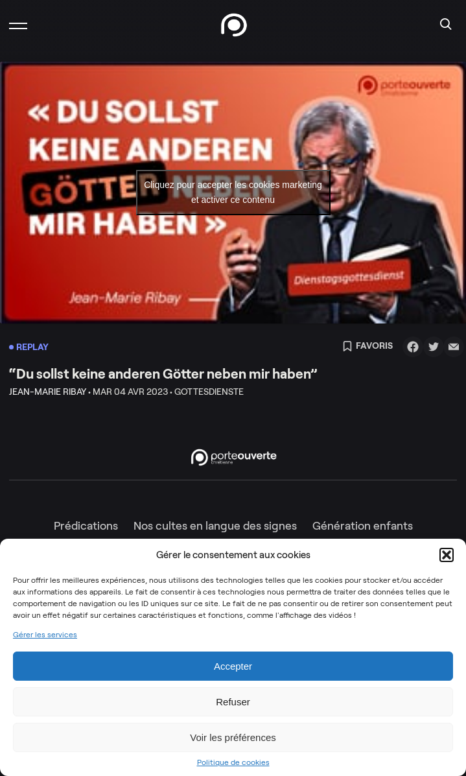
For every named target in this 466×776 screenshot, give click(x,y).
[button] (446, 554)
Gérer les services (45, 635)
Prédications (86, 525)
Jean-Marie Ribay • (50, 391)
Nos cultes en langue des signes (215, 525)
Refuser (233, 701)
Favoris (367, 347)
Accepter (233, 666)
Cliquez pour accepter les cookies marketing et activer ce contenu (233, 192)
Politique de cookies (233, 762)
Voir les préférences (233, 737)
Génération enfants (362, 525)
